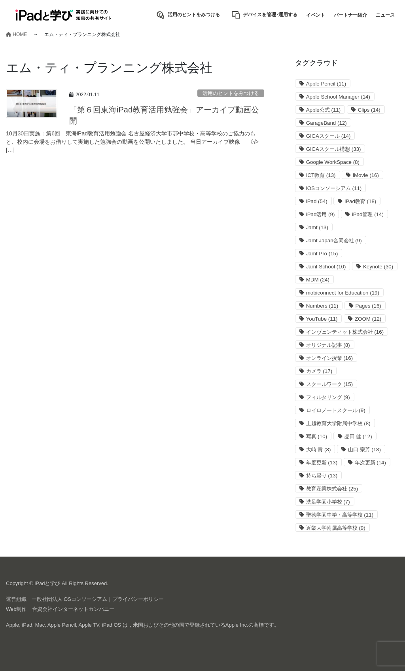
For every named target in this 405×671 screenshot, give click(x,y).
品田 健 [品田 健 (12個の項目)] (358, 436)
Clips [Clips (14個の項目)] (369, 110)
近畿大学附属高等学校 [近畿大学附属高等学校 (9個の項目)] (335, 528)
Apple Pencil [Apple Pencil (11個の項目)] (326, 84)
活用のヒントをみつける (230, 93)
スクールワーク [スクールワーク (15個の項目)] (329, 384)
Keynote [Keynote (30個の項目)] (378, 267)
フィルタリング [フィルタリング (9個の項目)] (328, 397)
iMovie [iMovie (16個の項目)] (366, 175)
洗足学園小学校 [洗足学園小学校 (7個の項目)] (328, 502)
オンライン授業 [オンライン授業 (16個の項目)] (329, 358)
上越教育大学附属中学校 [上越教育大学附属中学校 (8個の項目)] (338, 423)
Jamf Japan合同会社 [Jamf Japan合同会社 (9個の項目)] (334, 240)
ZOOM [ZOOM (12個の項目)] (368, 319)
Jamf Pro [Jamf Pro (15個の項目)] (322, 254)
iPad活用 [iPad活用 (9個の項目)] (320, 214)
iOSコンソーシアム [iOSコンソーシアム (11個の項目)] (334, 188)
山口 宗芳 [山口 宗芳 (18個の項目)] (364, 449)
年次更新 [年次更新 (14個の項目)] (370, 463)
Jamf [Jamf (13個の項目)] (317, 227)
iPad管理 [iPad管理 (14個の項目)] (368, 214)
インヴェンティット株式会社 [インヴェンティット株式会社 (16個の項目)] (345, 332)
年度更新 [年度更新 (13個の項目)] (321, 463)
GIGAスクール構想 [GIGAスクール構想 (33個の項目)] (333, 149)
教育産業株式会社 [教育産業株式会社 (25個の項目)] (332, 489)
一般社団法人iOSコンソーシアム (69, 599)
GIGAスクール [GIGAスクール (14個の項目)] (328, 136)
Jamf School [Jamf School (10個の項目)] (326, 267)
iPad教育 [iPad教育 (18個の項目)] (360, 201)
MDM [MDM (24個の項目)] (317, 280)
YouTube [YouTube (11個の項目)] (322, 319)
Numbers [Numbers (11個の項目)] (322, 306)
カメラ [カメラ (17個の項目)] (319, 371)
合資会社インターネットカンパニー (73, 609)
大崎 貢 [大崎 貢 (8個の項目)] (318, 449)
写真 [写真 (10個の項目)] (316, 436)
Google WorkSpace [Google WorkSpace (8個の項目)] (333, 162)
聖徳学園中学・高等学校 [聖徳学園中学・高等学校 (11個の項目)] (339, 515)
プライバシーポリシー (138, 599)
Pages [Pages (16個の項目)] (368, 306)
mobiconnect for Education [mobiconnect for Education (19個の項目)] (342, 293)
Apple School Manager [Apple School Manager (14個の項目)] (338, 97)
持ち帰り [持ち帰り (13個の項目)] (321, 476)
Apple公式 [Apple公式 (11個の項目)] (323, 110)
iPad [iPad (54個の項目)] (316, 201)
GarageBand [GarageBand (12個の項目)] (326, 123)
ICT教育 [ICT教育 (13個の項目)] (321, 175)
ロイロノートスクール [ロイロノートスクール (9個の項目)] (335, 410)
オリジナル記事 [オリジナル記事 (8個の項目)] (328, 345)
